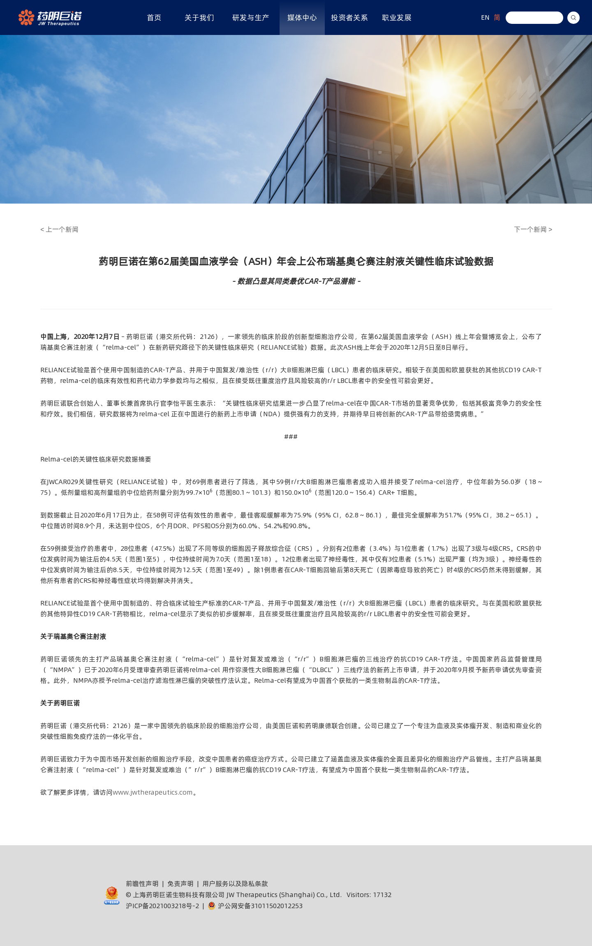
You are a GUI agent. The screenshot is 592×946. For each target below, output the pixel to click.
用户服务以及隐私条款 (235, 883)
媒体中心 (302, 17)
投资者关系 (349, 17)
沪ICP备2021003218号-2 (162, 905)
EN (485, 17)
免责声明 (180, 883)
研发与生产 (250, 17)
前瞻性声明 (142, 883)
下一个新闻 (533, 229)
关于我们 (199, 17)
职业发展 (397, 17)
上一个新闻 (59, 229)
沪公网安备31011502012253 (255, 905)
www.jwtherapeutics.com (153, 792)
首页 (154, 17)
